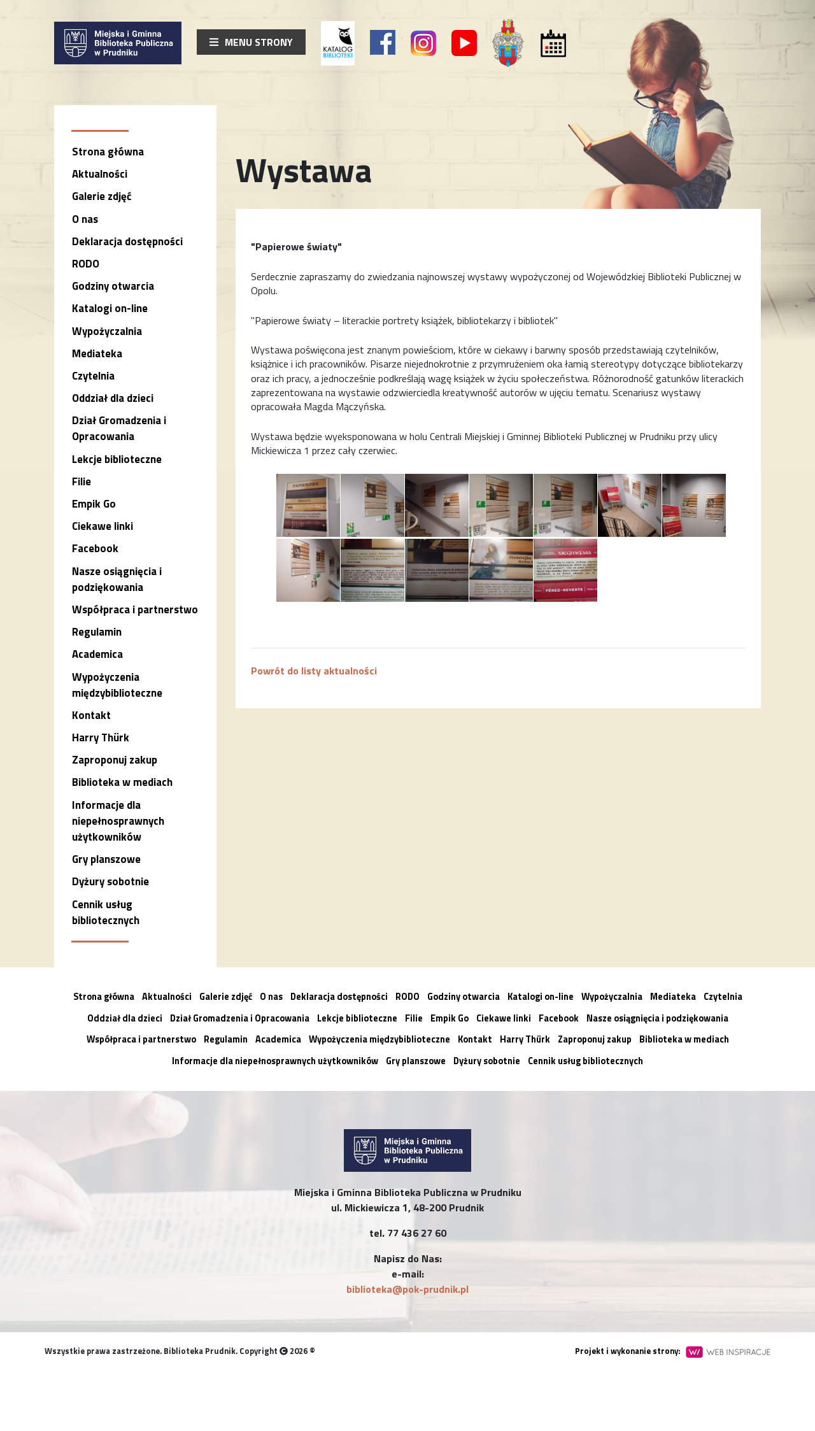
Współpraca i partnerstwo (135, 609)
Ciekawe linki (102, 526)
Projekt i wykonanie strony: (672, 1350)
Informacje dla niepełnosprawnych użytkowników (118, 821)
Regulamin (97, 631)
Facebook (95, 548)
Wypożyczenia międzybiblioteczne (117, 685)
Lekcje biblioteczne (117, 459)
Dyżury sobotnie (110, 881)
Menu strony (251, 42)
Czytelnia (93, 375)
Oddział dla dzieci (112, 398)
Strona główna (108, 151)
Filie (81, 481)
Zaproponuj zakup (114, 759)
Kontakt (91, 715)
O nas (85, 219)
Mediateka (97, 353)
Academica (97, 654)
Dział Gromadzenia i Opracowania (119, 428)
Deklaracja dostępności (127, 241)
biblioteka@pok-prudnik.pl (407, 1289)
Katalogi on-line (110, 308)
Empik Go (94, 503)
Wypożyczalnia (107, 331)
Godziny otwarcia (113, 286)
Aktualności (99, 174)
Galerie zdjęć (101, 196)
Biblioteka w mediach (122, 782)
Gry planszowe (106, 859)
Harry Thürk (100, 737)
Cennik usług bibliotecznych (105, 912)
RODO (85, 263)
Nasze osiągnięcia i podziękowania (117, 579)
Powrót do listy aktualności (314, 670)
